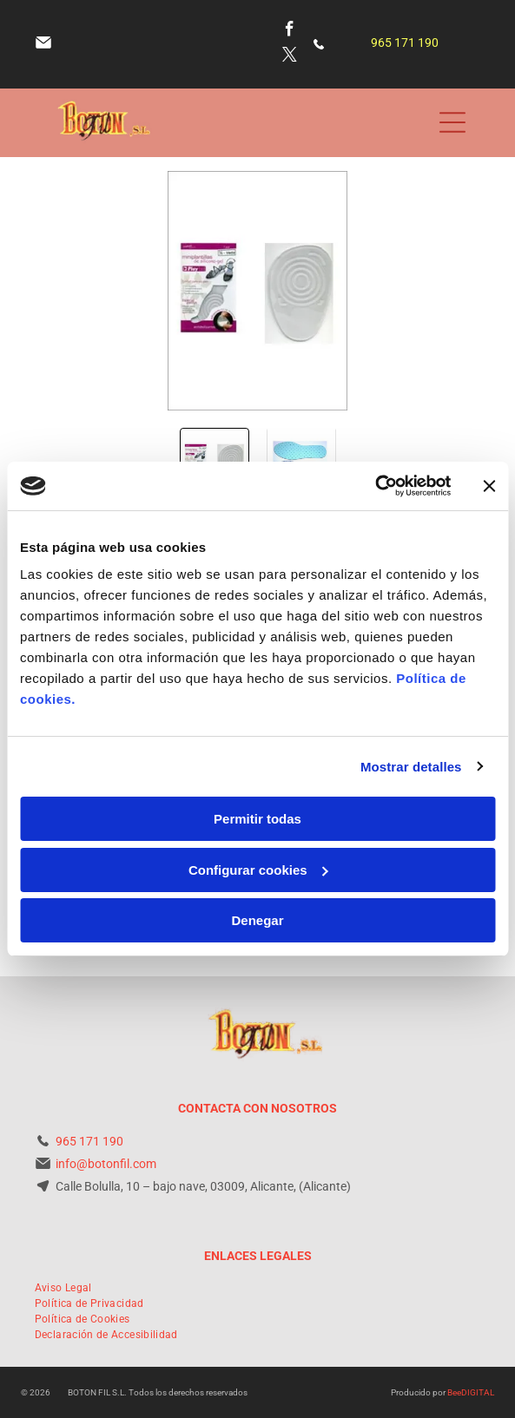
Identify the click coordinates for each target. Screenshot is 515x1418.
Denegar (257, 920)
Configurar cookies (258, 870)
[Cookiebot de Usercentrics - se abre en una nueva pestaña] (375, 486)
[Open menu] (452, 122)
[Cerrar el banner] (489, 486)
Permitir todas (257, 818)
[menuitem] (63, 1288)
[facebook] (289, 31)
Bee (454, 1392)
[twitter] (289, 57)
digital (477, 1392)
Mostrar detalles (411, 766)
